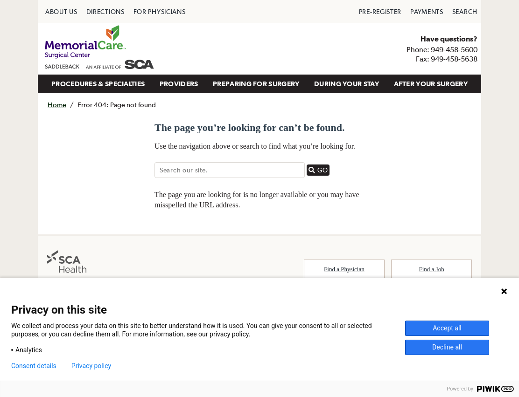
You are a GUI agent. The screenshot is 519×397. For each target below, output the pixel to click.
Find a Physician (344, 269)
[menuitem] (61, 11)
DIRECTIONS (105, 11)
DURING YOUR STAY (346, 84)
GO (319, 170)
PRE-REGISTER (380, 11)
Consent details (33, 366)
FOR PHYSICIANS (159, 11)
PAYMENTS (426, 11)
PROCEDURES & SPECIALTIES (98, 84)
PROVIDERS (179, 84)
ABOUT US (61, 11)
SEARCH (464, 11)
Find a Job (431, 269)
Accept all (447, 328)
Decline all (447, 347)
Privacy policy (91, 366)
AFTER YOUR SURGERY (431, 84)
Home (57, 105)
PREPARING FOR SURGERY (256, 84)
